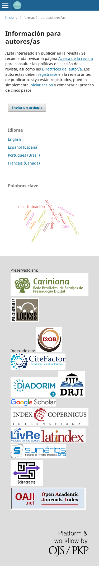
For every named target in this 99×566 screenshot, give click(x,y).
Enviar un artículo (27, 107)
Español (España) (23, 147)
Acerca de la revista (75, 58)
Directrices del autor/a (62, 69)
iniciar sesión (41, 84)
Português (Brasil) (24, 155)
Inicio (9, 17)
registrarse (47, 74)
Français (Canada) (24, 163)
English (14, 139)
